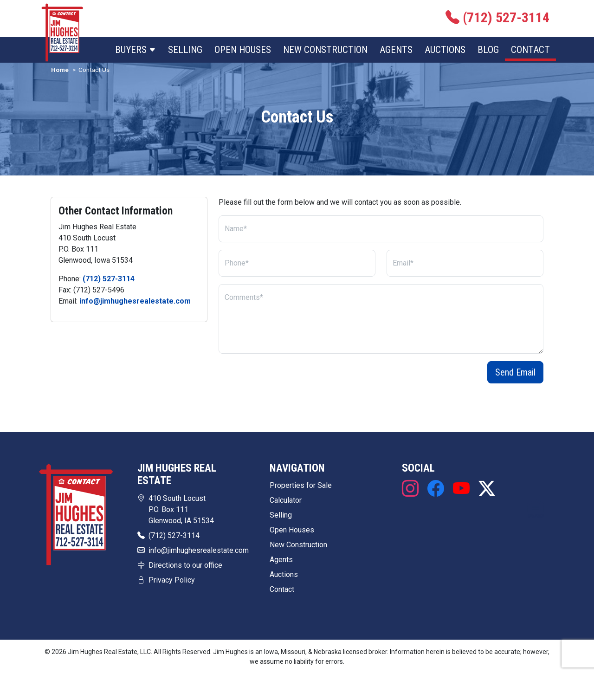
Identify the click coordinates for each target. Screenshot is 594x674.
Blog (488, 49)
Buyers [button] (135, 49)
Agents (396, 49)
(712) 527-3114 (109, 278)
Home (60, 69)
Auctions (445, 49)
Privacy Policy (171, 580)
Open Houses (242, 49)
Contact (530, 49)
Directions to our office (185, 565)
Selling (185, 49)
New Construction (325, 49)
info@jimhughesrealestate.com (135, 301)
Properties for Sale (301, 485)
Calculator (286, 500)
